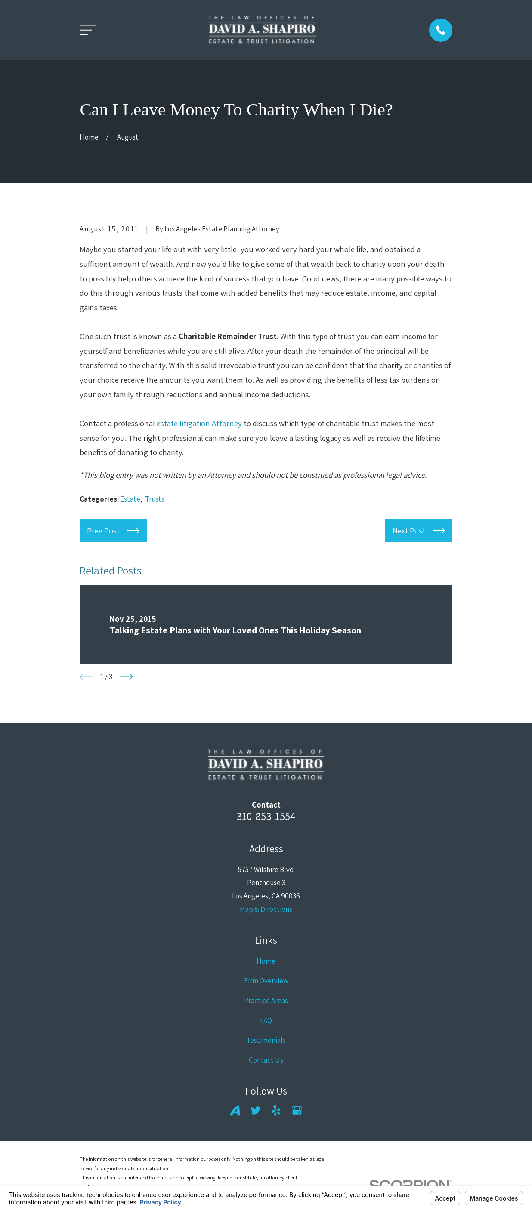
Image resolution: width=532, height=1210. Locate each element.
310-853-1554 (266, 816)
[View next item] (126, 676)
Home (266, 961)
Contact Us (266, 1060)
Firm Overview (266, 980)
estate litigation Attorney (199, 423)
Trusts (154, 499)
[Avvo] (235, 1110)
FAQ (266, 1020)
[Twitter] (256, 1110)
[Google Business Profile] (297, 1110)
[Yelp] (276, 1110)
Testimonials (266, 1040)
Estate (130, 499)
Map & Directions (266, 909)
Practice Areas (266, 1000)
